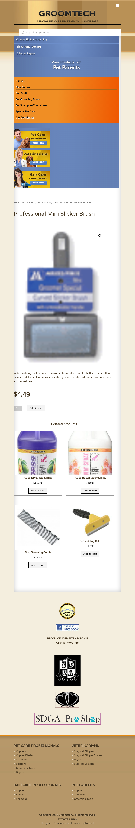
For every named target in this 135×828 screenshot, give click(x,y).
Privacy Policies (67, 818)
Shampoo (22, 759)
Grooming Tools (25, 767)
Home (17, 202)
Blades (20, 794)
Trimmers (79, 794)
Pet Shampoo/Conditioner (31, 105)
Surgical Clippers (84, 751)
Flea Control (23, 87)
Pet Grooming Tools (28, 99)
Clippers (20, 81)
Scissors (21, 763)
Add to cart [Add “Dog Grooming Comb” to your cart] (37, 565)
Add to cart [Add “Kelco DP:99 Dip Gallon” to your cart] (37, 490)
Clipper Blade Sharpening (31, 39)
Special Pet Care (25, 111)
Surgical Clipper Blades (88, 755)
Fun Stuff (21, 93)
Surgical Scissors (84, 763)
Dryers (20, 772)
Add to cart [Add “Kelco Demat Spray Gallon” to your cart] (90, 490)
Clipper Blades (24, 755)
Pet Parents (28, 202)
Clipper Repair (26, 53)
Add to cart (36, 408)
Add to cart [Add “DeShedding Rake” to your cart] (90, 553)
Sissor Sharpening (29, 46)
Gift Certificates (25, 117)
